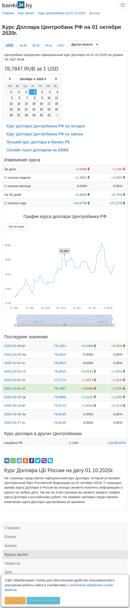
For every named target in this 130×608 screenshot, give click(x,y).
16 (41, 103)
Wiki (8, 572)
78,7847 (60, 388)
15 (33, 103)
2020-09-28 (12, 414)
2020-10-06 (12, 346)
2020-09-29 (12, 405)
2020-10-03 (12, 371)
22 (33, 109)
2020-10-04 (12, 363)
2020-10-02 (12, 380)
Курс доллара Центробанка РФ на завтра (44, 134)
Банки (10, 537)
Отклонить (15, 600)
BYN (36, 45)
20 (18, 109)
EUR (23, 45)
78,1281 (60, 346)
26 (11, 115)
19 (11, 109)
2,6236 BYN (117, 443)
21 (26, 109)
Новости (12, 563)
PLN (48, 45)
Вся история (16, 226)
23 (41, 109)
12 (11, 103)
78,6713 (60, 405)
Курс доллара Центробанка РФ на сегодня (45, 126)
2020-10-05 (12, 354)
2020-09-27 (12, 422)
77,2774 (60, 380)
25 (56, 109)
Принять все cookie (43, 600)
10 (48, 97)
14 (26, 103)
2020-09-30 (12, 397)
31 (48, 115)
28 (11, 91)
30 (26, 91)
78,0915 (60, 354)
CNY (60, 45)
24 (48, 109)
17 (48, 103)
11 (56, 97)
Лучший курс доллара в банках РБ (38, 142)
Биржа (11, 545)
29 (18, 91)
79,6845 (60, 397)
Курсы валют (16, 554)
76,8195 (60, 414)
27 (18, 115)
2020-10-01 (12, 388)
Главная (12, 528)
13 (18, 103)
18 (56, 103)
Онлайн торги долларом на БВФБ (37, 150)
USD (9, 45)
